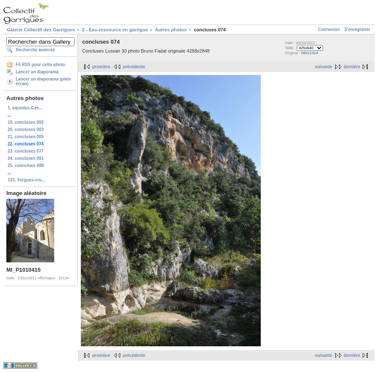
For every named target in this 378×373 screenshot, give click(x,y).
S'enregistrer (357, 29)
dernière (352, 66)
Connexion (329, 29)
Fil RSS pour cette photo (40, 64)
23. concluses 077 (26, 151)
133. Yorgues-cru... (26, 180)
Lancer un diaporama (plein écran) (43, 81)
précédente (134, 66)
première (101, 66)
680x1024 (309, 53)
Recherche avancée (35, 49)
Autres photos (171, 29)
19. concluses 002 (26, 122)
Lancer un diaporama (37, 72)
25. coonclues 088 (26, 165)
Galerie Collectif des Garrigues (41, 29)
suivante (323, 66)
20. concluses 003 (26, 129)
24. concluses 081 (26, 158)
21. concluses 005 (26, 136)
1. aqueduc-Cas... (25, 108)
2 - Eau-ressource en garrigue (115, 29)
